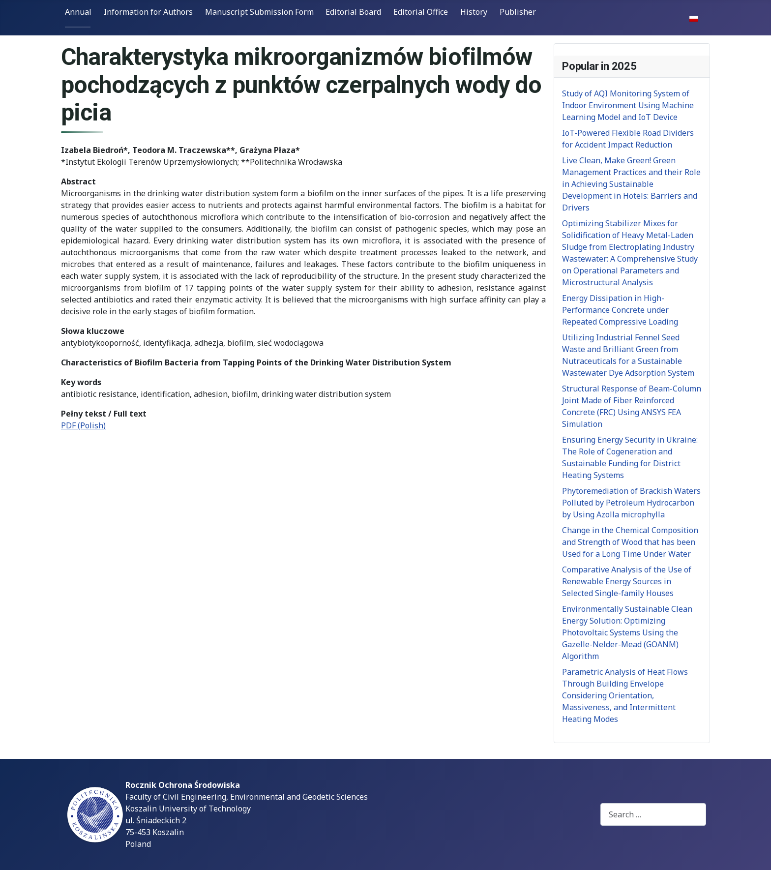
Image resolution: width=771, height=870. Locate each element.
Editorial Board (353, 11)
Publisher (518, 11)
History (473, 11)
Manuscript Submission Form (259, 11)
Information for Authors (148, 11)
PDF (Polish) (83, 425)
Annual (78, 11)
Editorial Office (420, 11)
